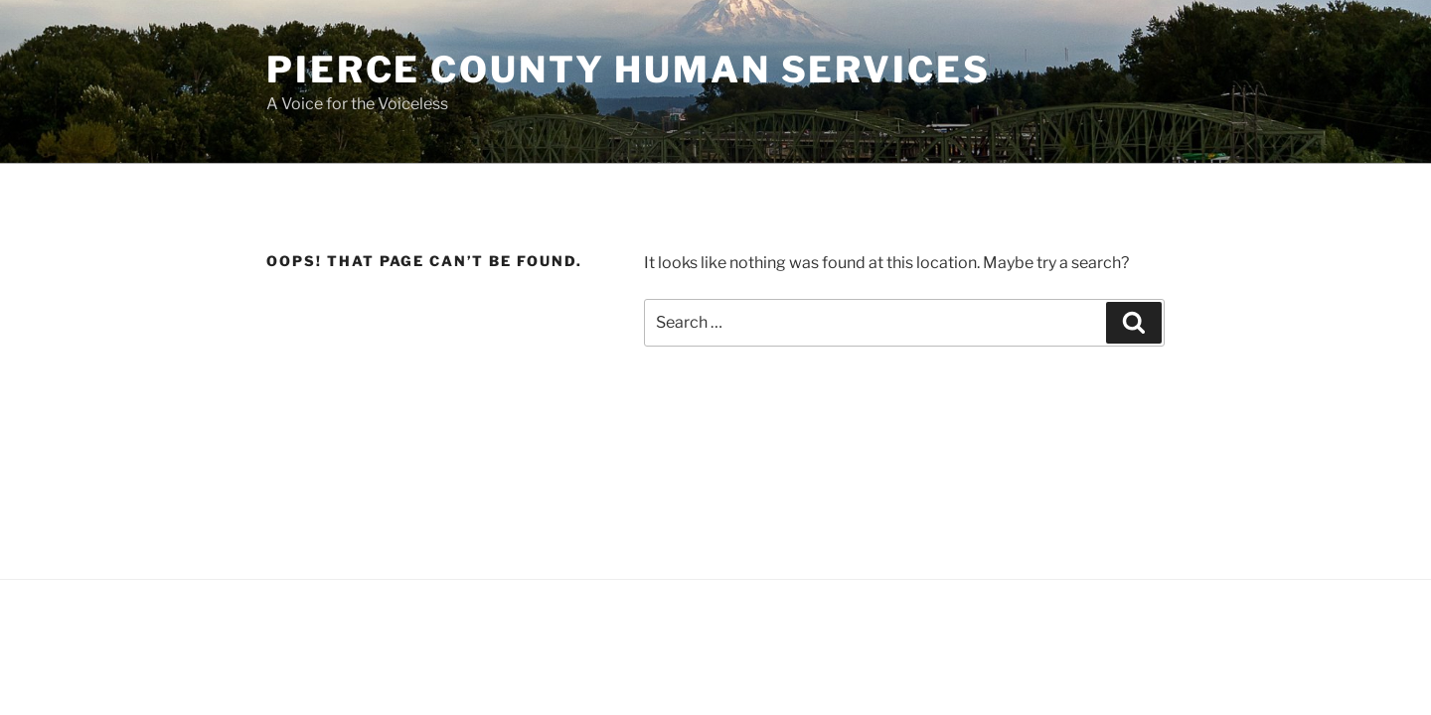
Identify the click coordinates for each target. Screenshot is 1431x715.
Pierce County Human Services (628, 69)
